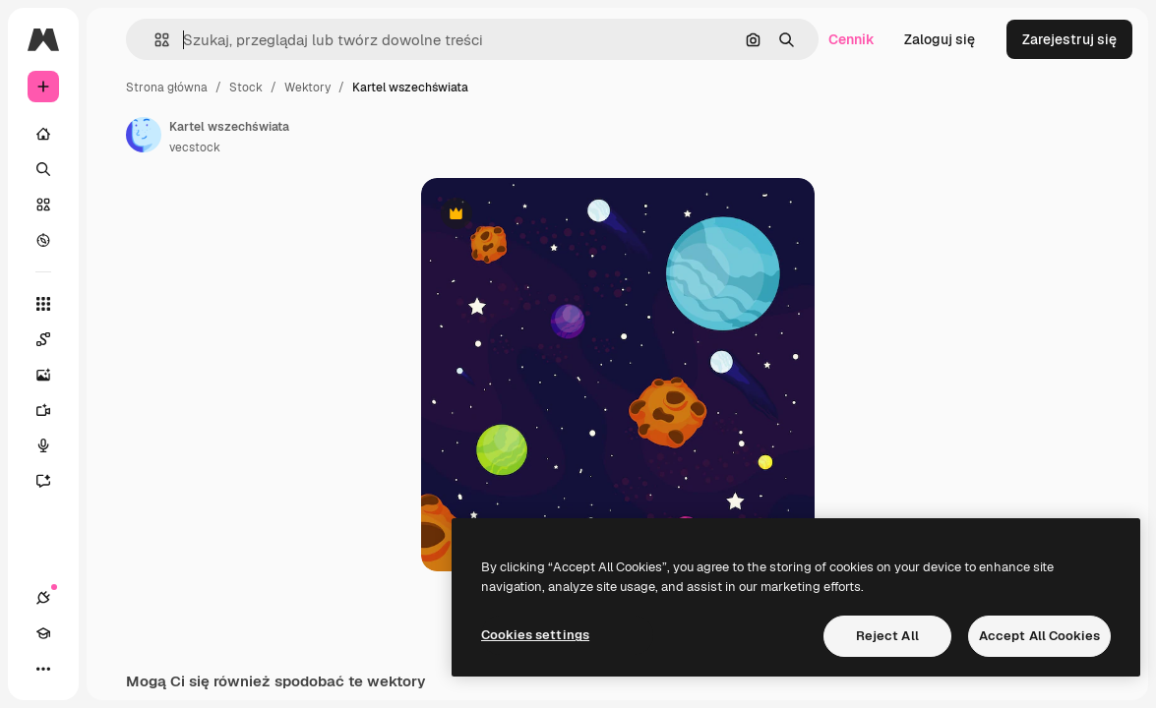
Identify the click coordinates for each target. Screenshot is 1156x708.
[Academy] (43, 633)
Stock (246, 87)
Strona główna (167, 87)
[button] (154, 39)
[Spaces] (53, 339)
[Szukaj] (43, 169)
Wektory (307, 87)
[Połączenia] (43, 598)
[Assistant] (53, 481)
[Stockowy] (43, 204)
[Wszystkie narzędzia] (43, 304)
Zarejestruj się (1069, 39)
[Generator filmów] (53, 410)
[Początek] (43, 133)
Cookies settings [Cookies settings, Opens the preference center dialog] (535, 634)
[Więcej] (43, 668)
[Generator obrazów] (53, 374)
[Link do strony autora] (143, 134)
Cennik (851, 39)
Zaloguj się (939, 39)
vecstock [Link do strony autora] (194, 147)
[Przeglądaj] (43, 240)
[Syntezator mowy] (53, 445)
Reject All (887, 635)
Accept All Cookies (1039, 635)
